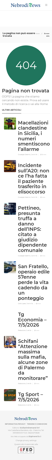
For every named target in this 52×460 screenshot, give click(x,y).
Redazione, (22, 330)
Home (37, 33)
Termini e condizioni (37, 424)
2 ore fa (28, 330)
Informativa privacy (15, 424)
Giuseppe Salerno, (24, 154)
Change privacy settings (26, 440)
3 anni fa (30, 303)
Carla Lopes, (22, 303)
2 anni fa (34, 154)
